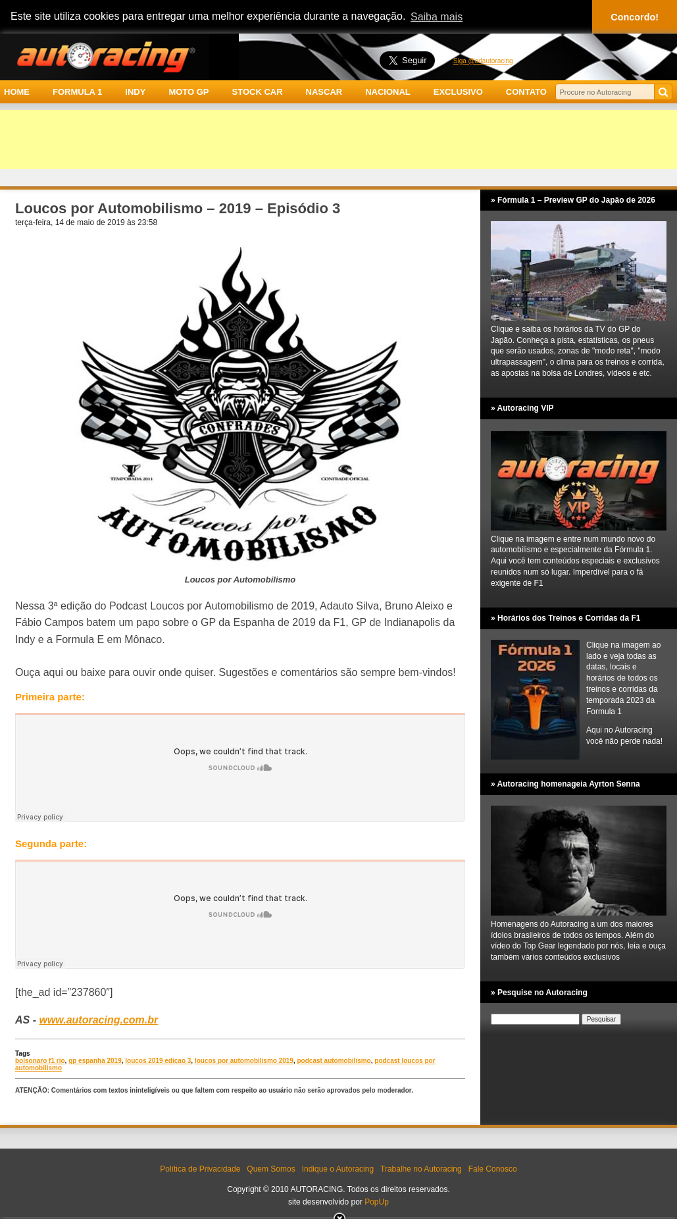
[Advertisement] (338, 139)
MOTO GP (188, 92)
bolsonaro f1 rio (40, 1060)
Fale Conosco (492, 1169)
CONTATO (526, 92)
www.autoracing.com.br (98, 1019)
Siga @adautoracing (483, 61)
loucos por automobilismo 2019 (244, 1060)
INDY (135, 92)
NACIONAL (388, 92)
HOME (17, 92)
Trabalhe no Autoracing (421, 1169)
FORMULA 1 (77, 92)
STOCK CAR (257, 92)
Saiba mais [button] (437, 16)
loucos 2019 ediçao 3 (158, 1060)
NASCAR (324, 92)
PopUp (376, 1201)
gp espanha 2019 (95, 1060)
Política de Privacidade (200, 1169)
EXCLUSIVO (458, 92)
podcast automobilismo (334, 1060)
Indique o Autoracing (338, 1169)
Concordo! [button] (635, 17)
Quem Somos (271, 1169)
